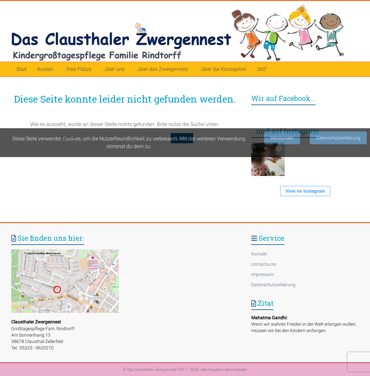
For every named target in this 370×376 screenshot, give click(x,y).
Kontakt (259, 253)
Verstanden (282, 137)
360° (262, 69)
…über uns (113, 69)
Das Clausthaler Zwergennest (152, 369)
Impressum (262, 274)
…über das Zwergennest (161, 69)
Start (21, 69)
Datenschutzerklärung (273, 284)
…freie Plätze (77, 69)
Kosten (45, 69)
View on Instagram (305, 191)
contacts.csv (264, 264)
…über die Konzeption (222, 69)
